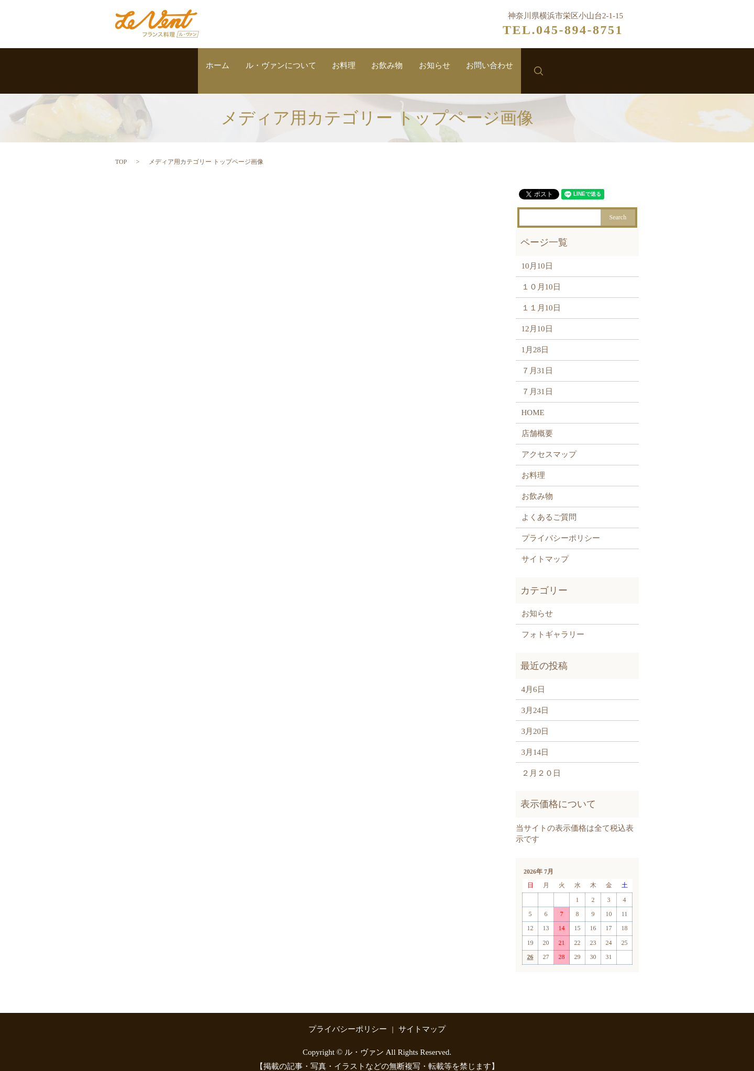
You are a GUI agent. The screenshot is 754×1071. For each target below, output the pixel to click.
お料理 (340, 67)
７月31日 (537, 360)
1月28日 (535, 339)
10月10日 (537, 255)
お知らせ (445, 67)
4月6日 (533, 679)
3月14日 (535, 742)
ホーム (199, 67)
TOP (121, 151)
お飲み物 (391, 67)
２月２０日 (541, 762)
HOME (533, 402)
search (560, 66)
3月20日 (535, 721)
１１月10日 (541, 297)
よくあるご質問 (549, 507)
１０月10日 (541, 276)
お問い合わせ (507, 67)
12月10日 (537, 318)
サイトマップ (545, 548)
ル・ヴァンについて (270, 67)
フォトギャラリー (553, 624)
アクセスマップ (549, 444)
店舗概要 (537, 423)
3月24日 (535, 700)
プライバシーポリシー (561, 527)
